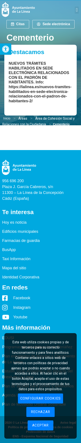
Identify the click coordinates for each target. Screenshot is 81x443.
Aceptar (40, 425)
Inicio (6, 118)
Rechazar (40, 412)
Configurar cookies (40, 398)
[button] (5, 49)
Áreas (22, 118)
